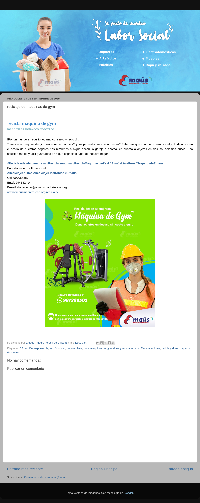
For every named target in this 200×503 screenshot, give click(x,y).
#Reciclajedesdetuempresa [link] (26, 163)
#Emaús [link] (71, 173)
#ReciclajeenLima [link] (59, 163)
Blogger (128, 492)
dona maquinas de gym (98, 348)
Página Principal (104, 469)
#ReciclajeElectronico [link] (48, 173)
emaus (135, 348)
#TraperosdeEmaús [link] (149, 163)
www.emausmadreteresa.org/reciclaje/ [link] (32, 192)
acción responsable (36, 348)
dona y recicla (121, 348)
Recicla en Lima (150, 348)
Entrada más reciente (25, 469)
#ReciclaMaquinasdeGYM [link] (91, 163)
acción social (57, 348)
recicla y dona (170, 348)
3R (21, 348)
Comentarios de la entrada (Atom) (44, 477)
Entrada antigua (179, 469)
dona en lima (74, 348)
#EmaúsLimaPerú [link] (122, 163)
